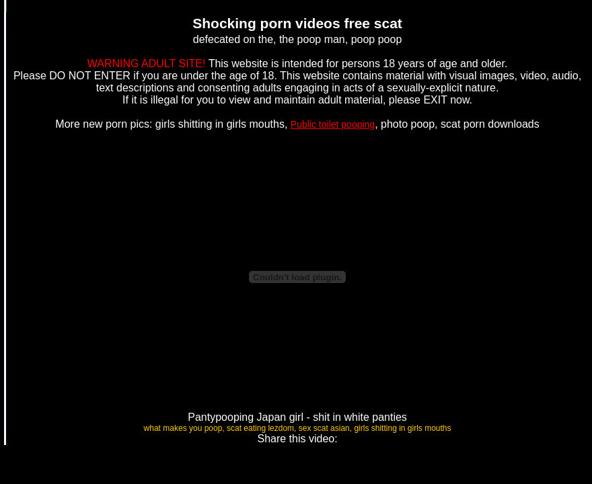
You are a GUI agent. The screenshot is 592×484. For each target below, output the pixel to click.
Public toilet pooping (333, 124)
